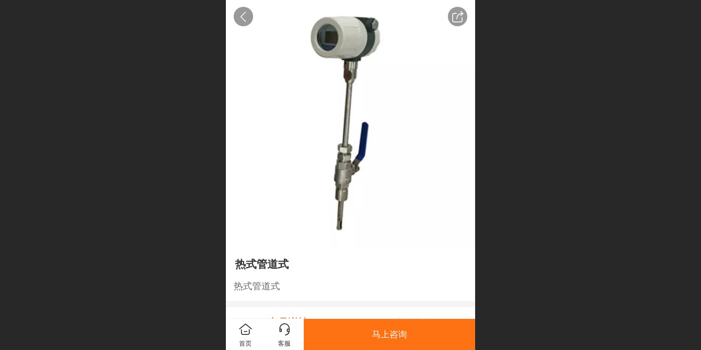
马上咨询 (389, 334)
